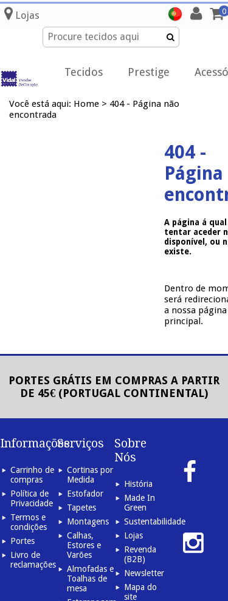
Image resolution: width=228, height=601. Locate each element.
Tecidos (83, 72)
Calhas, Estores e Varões (84, 545)
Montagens (88, 521)
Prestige (149, 72)
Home (86, 103)
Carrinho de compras (32, 474)
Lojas (133, 535)
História (138, 484)
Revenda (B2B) (140, 554)
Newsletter (144, 573)
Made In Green (139, 502)
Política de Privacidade (31, 498)
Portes (22, 541)
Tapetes (81, 507)
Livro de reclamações (33, 559)
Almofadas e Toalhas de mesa (90, 578)
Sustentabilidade (154, 521)
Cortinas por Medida (90, 474)
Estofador (85, 493)
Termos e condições (28, 522)
